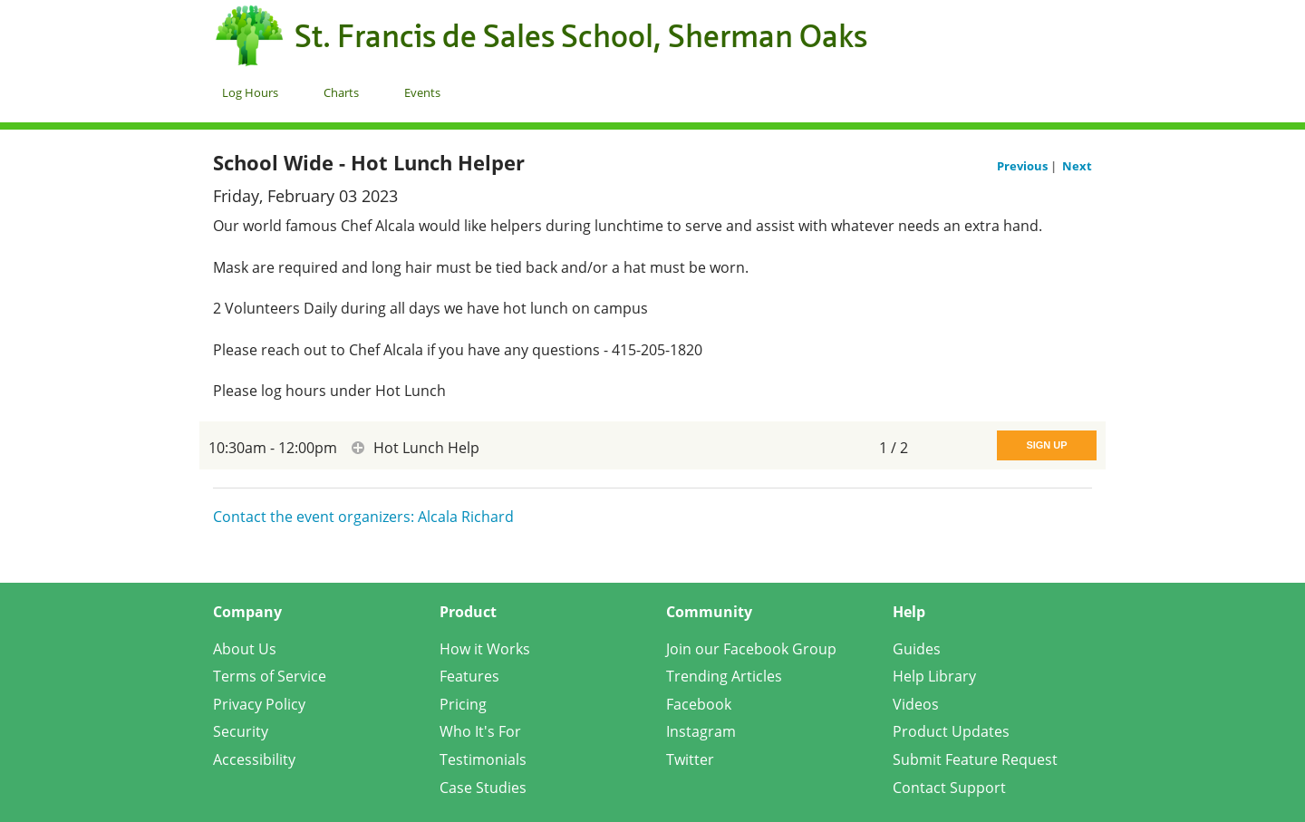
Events (422, 92)
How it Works (485, 649)
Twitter (690, 759)
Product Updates (951, 731)
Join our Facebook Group (751, 649)
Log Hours (250, 92)
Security (240, 731)
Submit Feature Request (975, 759)
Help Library (934, 676)
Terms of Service (269, 676)
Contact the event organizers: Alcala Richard (363, 517)
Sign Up (1046, 445)
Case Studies (483, 788)
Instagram (701, 731)
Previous (1023, 166)
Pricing (463, 704)
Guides (917, 649)
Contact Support (949, 788)
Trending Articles (724, 676)
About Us (244, 649)
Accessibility (254, 759)
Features (469, 676)
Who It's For (480, 731)
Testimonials (483, 759)
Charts (341, 92)
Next (1077, 166)
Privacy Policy (259, 704)
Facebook (698, 704)
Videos (916, 704)
